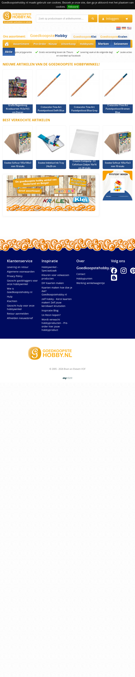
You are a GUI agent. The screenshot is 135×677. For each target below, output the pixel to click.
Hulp (10, 296)
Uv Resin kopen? (51, 315)
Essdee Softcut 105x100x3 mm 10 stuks (17, 164)
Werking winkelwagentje (90, 283)
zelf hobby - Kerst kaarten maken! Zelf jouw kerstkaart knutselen (57, 302)
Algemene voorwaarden (21, 271)
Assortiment (21, 44)
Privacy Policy (14, 276)
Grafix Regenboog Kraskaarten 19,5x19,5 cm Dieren (17, 109)
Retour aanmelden (18, 313)
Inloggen (110, 19)
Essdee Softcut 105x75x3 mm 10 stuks (117, 164)
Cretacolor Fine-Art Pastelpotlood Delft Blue (51, 108)
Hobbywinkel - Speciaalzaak (50, 268)
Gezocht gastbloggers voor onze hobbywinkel (22, 282)
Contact (80, 274)
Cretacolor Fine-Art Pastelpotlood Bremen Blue (118, 109)
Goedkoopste (48, 35)
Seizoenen (121, 44)
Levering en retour (18, 267)
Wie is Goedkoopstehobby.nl (19, 290)
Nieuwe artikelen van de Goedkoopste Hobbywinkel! (51, 64)
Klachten (12, 301)
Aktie (8, 52)
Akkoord (73, 6)
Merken (103, 44)
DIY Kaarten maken (53, 283)
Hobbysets (87, 44)
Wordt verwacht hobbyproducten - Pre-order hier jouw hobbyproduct (55, 325)
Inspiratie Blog (50, 310)
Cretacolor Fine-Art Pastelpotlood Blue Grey (84, 108)
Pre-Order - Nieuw (45, 44)
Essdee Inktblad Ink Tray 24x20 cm (51, 164)
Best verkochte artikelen (26, 120)
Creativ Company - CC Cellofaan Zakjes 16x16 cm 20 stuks (84, 164)
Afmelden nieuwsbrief (20, 318)
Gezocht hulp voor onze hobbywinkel (20, 307)
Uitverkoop (68, 44)
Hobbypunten (84, 278)
